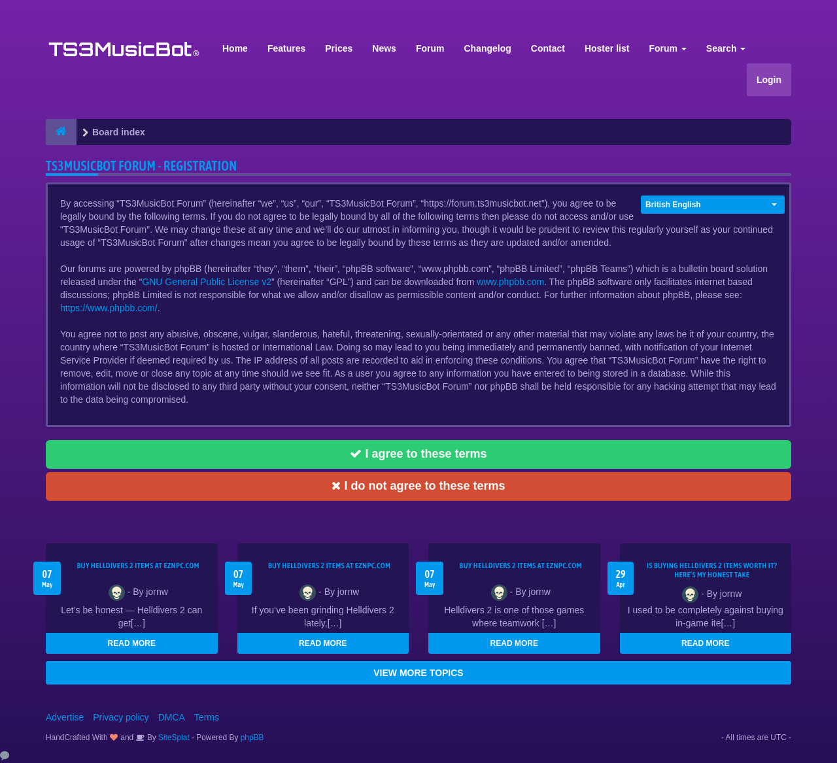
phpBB (252, 737)
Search (726, 48)
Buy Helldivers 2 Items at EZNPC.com (138, 565)
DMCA (171, 717)
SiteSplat (173, 737)
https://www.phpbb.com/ (109, 308)
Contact (548, 48)
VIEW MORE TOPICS (418, 673)
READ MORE (132, 643)
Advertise (65, 717)
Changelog (487, 48)
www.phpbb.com (510, 282)
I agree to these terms (418, 453)
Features (286, 48)
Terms (206, 717)
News (384, 48)
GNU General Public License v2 (206, 282)
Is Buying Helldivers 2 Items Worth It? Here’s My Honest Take (712, 570)
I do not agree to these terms (418, 485)
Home (235, 48)
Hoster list (607, 48)
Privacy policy (121, 717)
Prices (338, 48)
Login (769, 80)
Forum (430, 48)
